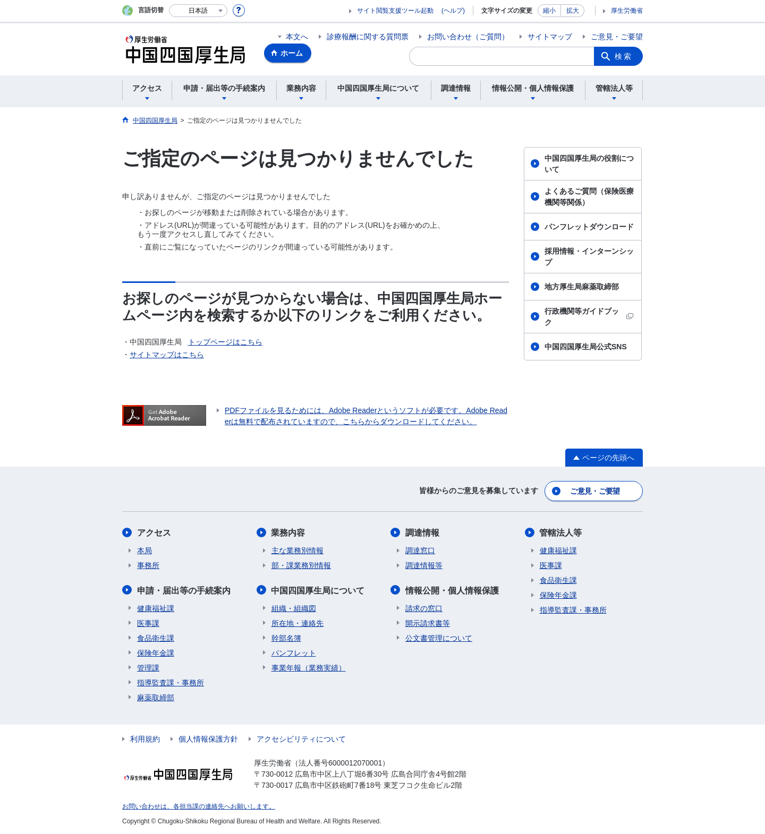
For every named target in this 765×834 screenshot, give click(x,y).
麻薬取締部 (155, 696)
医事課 (148, 622)
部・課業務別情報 (301, 565)
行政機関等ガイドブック (589, 316)
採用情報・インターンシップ (589, 256)
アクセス (154, 532)
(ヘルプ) (453, 10)
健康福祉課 (155, 607)
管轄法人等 (561, 532)
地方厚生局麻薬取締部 (582, 286)
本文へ (297, 36)
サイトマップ (550, 36)
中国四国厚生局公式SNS (586, 346)
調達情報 (422, 532)
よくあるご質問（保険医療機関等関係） (589, 197)
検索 (624, 56)
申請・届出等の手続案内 (184, 589)
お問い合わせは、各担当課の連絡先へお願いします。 (198, 805)
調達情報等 (424, 565)
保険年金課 (155, 652)
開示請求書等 (427, 622)
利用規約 (145, 738)
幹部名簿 (286, 637)
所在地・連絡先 (297, 622)
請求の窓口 (424, 607)
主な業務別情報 (297, 550)
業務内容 (288, 532)
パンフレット (293, 652)
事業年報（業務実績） (308, 667)
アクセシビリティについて (301, 738)
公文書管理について (438, 637)
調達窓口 (420, 550)
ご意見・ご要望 (617, 36)
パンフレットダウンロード (589, 226)
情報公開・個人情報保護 (452, 589)
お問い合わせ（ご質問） (468, 36)
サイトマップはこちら (167, 354)
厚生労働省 (627, 10)
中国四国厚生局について (318, 589)
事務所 (148, 565)
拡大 (572, 10)
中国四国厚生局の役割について (589, 164)
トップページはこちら (225, 342)
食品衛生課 (155, 637)
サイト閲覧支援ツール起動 (395, 10)
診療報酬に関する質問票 (368, 36)
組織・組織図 (293, 607)
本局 (144, 550)
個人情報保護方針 (208, 738)
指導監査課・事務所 (170, 681)
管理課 (148, 667)
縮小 (549, 10)
